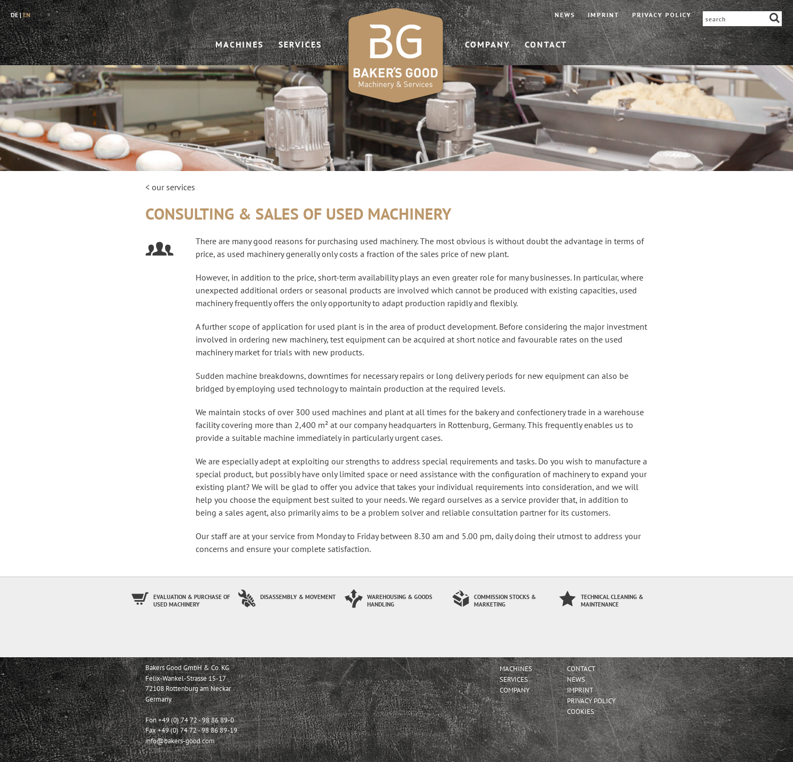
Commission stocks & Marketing (505, 600)
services (300, 44)
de (14, 15)
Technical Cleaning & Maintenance (612, 600)
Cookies (580, 711)
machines (239, 44)
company (487, 44)
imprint (603, 15)
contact (546, 44)
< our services (170, 187)
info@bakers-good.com (180, 740)
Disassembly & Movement (298, 597)
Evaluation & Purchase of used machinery (191, 600)
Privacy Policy (661, 15)
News (565, 15)
